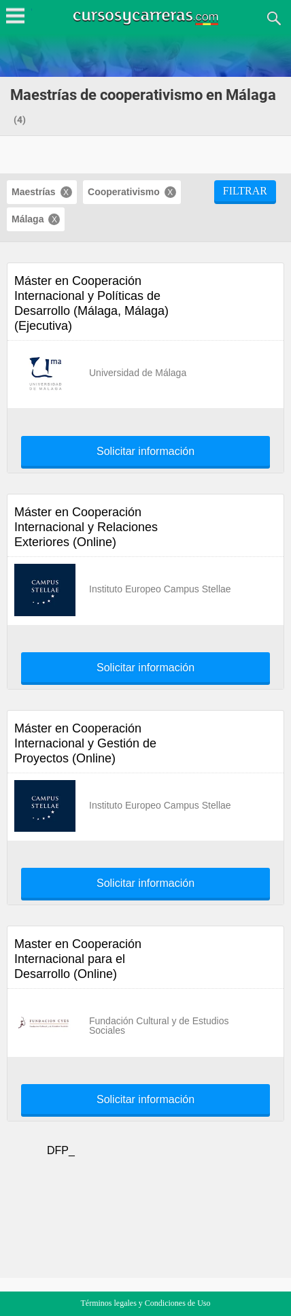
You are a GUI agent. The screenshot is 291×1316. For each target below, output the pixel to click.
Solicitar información (145, 451)
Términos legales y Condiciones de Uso (146, 1303)
